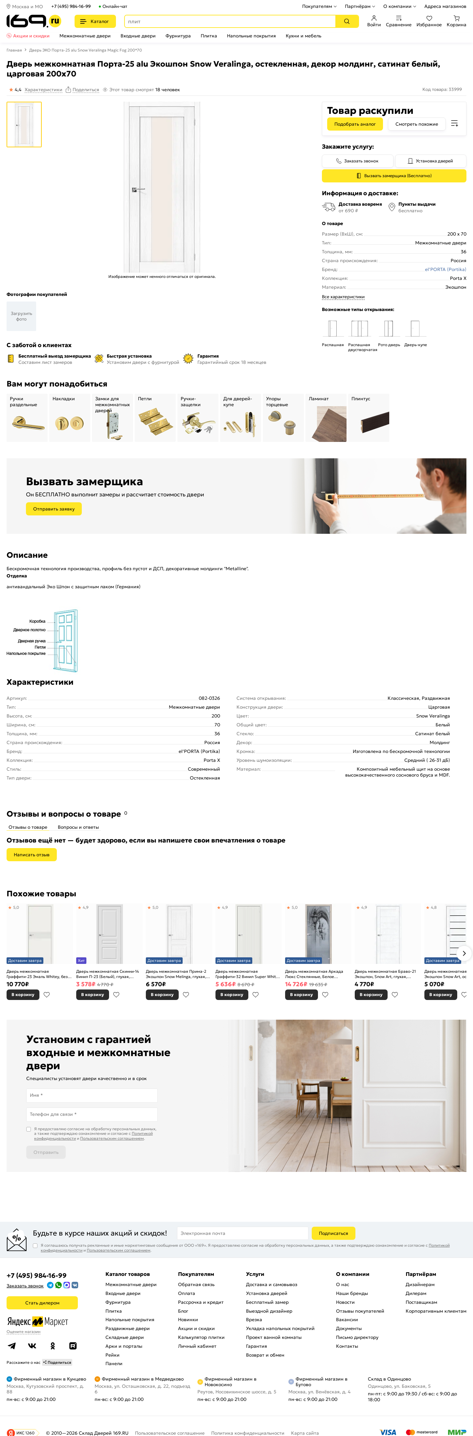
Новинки (188, 1319)
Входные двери (138, 36)
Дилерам (416, 1293)
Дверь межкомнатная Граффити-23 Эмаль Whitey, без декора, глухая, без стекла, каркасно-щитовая (37, 974)
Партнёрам (358, 6)
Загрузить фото (21, 316)
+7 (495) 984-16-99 (71, 6)
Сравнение (399, 21)
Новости (345, 1302)
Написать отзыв (32, 855)
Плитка (209, 36)
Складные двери (124, 1337)
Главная (14, 50)
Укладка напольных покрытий (280, 1328)
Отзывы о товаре (28, 827)
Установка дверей (434, 161)
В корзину (22, 994)
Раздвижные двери (127, 1328)
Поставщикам (421, 1302)
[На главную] (34, 21)
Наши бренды (352, 1293)
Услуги (255, 1274)
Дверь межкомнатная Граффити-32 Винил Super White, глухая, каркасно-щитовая (247, 974)
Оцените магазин (23, 1331)
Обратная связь (196, 1284)
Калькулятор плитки (201, 1337)
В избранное (47, 995)
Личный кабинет (197, 1346)
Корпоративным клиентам (436, 1311)
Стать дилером (42, 1303)
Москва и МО (27, 7)
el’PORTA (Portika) (445, 269)
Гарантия (256, 1346)
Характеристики (43, 90)
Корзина (456, 21)
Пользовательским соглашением (112, 1138)
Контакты (347, 1346)
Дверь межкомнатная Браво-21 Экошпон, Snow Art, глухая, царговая (385, 974)
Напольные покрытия (251, 36)
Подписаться (333, 1233)
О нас (342, 1284)
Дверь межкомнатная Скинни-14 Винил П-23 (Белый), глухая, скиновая (107, 974)
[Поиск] (346, 21)
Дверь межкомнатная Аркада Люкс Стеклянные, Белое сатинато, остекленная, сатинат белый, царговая (315, 974)
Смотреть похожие (416, 124)
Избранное (429, 21)
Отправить (46, 1152)
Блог (183, 1311)
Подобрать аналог (355, 124)
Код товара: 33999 (442, 89)
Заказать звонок (361, 161)
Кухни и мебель (303, 36)
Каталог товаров (127, 1274)
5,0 (16, 907)
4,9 (86, 907)
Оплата (186, 1293)
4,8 (434, 907)
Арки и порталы (123, 1346)
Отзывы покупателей (360, 1311)
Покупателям (317, 6)
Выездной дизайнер (269, 1311)
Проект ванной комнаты (274, 1337)
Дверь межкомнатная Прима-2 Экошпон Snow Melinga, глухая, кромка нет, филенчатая (176, 974)
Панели (114, 1363)
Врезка (254, 1319)
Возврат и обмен (265, 1355)
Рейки (112, 1355)
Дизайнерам (420, 1284)
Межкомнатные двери (85, 36)
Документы (349, 1328)
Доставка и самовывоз (271, 1284)
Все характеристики (343, 297)
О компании (397, 6)
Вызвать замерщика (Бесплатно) (398, 175)
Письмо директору (357, 1337)
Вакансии (347, 1319)
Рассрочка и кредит (201, 1302)
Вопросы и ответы (78, 827)
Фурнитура (178, 36)
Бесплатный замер (267, 1302)
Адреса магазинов (445, 6)
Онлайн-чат (114, 6)
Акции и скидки (31, 36)
